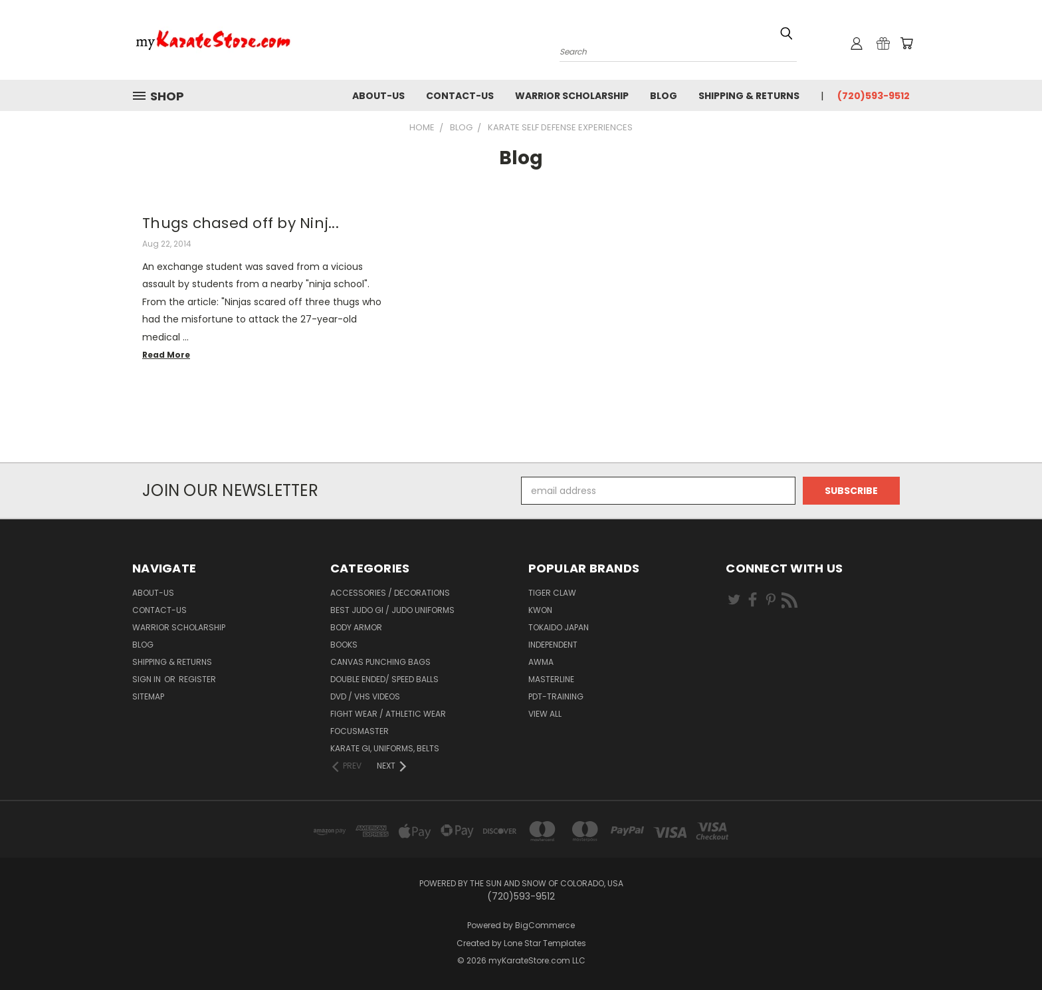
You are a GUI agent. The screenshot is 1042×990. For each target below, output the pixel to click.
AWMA (541, 662)
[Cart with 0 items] (906, 43)
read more (166, 354)
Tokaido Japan (558, 627)
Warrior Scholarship (572, 95)
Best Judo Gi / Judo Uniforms (392, 610)
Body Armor (356, 627)
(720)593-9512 (873, 95)
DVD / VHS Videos (365, 696)
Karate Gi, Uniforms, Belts (384, 748)
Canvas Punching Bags (380, 662)
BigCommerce (545, 925)
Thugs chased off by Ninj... (240, 223)
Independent (552, 644)
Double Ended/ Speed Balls (384, 679)
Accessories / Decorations (390, 592)
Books (344, 644)
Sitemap (148, 696)
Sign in (147, 679)
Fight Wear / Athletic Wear (388, 713)
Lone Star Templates (545, 943)
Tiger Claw (552, 592)
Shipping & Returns (748, 95)
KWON (540, 610)
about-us (378, 95)
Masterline (551, 679)
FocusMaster (359, 731)
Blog (663, 95)
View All (545, 713)
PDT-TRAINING (555, 696)
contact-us (460, 95)
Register (197, 679)
